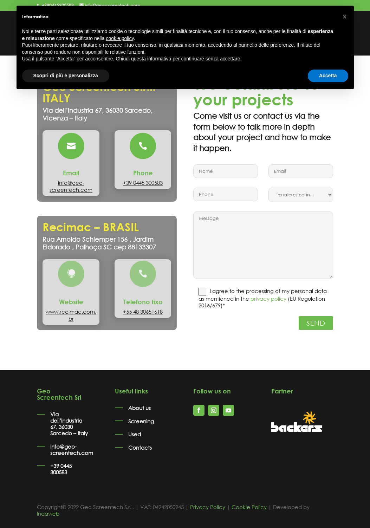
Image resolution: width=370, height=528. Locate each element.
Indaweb (48, 513)
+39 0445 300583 (143, 182)
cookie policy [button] (120, 38)
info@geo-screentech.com (71, 186)
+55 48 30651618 (143, 311)
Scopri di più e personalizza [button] (65, 75)
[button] (344, 16)
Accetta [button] (328, 75)
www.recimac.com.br (71, 315)
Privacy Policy (207, 506)
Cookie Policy (249, 506)
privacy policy (268, 298)
